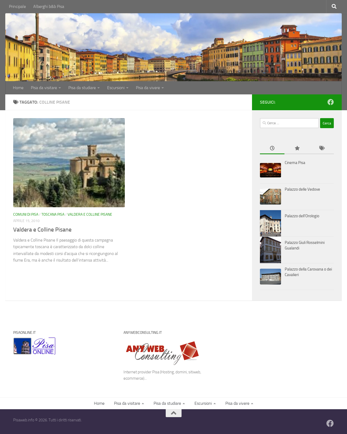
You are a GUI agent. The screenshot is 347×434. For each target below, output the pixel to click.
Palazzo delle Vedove (302, 189)
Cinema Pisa (295, 162)
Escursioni (116, 87)
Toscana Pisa (52, 214)
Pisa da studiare (82, 87)
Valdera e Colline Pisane (90, 214)
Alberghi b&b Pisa (48, 6)
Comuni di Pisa (25, 214)
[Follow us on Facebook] (330, 102)
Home (18, 87)
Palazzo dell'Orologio (302, 216)
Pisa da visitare (44, 87)
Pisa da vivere (148, 87)
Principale (17, 6)
